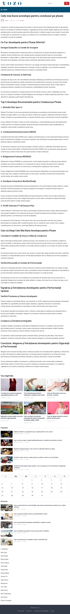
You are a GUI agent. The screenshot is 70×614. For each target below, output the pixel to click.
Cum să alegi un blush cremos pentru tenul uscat (57, 417)
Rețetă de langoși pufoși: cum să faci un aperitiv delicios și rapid (34, 449)
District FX (4, 576)
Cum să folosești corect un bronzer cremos (56, 394)
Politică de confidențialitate (41, 611)
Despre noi (29, 611)
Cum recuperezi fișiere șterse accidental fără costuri (30, 514)
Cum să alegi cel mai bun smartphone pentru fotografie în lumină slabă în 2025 (34, 418)
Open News (4, 580)
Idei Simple (4, 556)
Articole (22, 20)
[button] (4, 10)
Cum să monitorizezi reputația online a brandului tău (30, 539)
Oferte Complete (6, 600)
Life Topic (4, 587)
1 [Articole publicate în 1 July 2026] (22, 480)
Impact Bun (4, 569)
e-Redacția (4, 549)
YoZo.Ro (37, 607)
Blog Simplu (4, 559)
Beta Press (4, 590)
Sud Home (4, 597)
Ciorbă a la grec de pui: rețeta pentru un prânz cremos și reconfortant (36, 457)
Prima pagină (20, 611)
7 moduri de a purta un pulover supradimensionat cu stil (11, 394)
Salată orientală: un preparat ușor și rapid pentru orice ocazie (33, 432)
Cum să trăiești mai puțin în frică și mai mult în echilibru (31, 531)
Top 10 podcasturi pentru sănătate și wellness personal (34, 394)
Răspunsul (4, 583)
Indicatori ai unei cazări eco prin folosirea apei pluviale (12, 417)
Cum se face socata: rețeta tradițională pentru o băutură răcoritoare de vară (38, 440)
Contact (52, 611)
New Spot (4, 552)
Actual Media (5, 573)
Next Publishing (6, 594)
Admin (6, 20)
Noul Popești (5, 563)
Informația (4, 566)
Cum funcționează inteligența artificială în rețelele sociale (32, 522)
